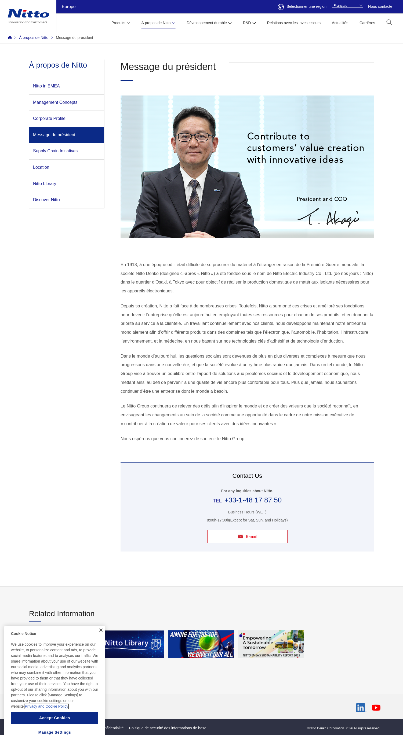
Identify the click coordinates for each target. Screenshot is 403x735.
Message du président (74, 37)
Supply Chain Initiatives (55, 151)
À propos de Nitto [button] (156, 23)
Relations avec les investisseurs (294, 23)
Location (41, 167)
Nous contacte (380, 6)
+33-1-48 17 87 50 (253, 500)
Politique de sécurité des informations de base (167, 728)
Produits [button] (118, 23)
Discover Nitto (46, 199)
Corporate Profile (49, 118)
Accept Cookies (54, 725)
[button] (389, 22)
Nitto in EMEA (46, 86)
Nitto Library (44, 183)
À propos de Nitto (33, 37)
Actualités (340, 23)
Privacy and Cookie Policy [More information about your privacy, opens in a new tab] (46, 714)
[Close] (101, 638)
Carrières (367, 23)
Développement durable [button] (207, 23)
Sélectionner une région (302, 6)
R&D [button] (247, 23)
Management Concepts (55, 102)
